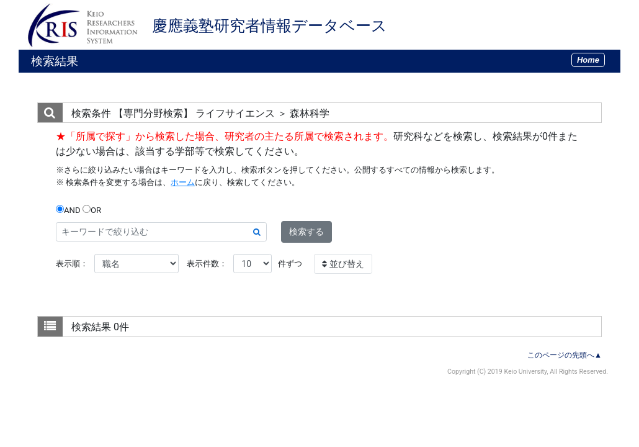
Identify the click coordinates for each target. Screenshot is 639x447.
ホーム (183, 182)
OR (92, 210)
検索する (306, 232)
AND (68, 210)
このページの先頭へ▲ (564, 355)
